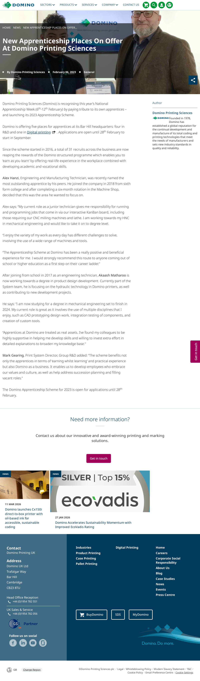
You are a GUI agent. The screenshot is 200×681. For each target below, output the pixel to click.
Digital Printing (127, 547)
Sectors (47, 5)
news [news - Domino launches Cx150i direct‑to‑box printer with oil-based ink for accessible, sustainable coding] (6, 473)
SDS (118, 614)
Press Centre (165, 595)
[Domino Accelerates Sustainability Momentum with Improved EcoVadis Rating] (100, 502)
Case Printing (86, 558)
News (160, 584)
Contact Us (131, 5)
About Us (162, 568)
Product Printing (88, 553)
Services (89, 5)
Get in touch (98, 458)
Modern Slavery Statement (169, 669)
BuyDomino (91, 614)
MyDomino (141, 614)
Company (110, 5)
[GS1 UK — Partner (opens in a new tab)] (23, 623)
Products (68, 5)
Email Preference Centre (159, 672)
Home (160, 547)
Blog (159, 573)
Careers (161, 553)
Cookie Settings (184, 672)
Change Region (32, 669)
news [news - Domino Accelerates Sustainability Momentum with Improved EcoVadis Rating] (56, 473)
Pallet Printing (86, 564)
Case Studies (165, 579)
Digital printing (39, 132)
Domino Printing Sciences (172, 113)
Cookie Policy (135, 672)
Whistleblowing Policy (138, 669)
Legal (120, 669)
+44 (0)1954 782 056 (25, 613)
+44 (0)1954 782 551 (25, 601)
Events (161, 589)
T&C (189, 669)
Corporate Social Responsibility (168, 560)
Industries (83, 547)
